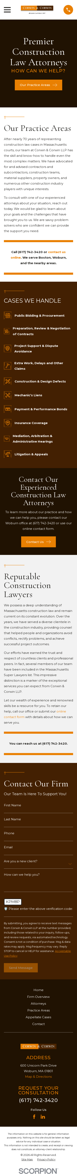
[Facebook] (34, 1117)
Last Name (12, 819)
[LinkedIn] (43, 1117)
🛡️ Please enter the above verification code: (38, 908)
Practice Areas (38, 1010)
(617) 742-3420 (38, 1100)
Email (8, 847)
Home (38, 990)
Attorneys (38, 1003)
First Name (12, 805)
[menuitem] (27, 1159)
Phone (9, 833)
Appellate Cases (38, 1017)
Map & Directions (38, 1077)
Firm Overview (38, 997)
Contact (38, 1024)
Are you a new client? (20, 861)
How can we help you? (22, 874)
